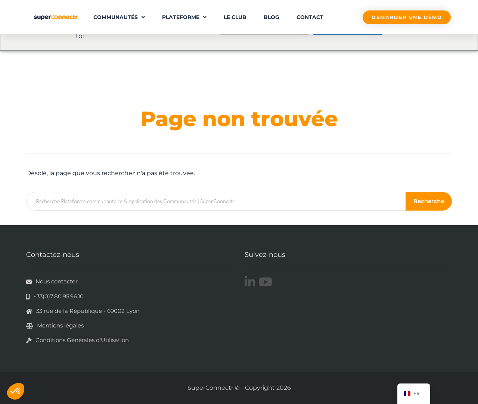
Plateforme (184, 17)
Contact (310, 17)
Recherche (429, 201)
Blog (271, 17)
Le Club (235, 17)
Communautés (119, 17)
